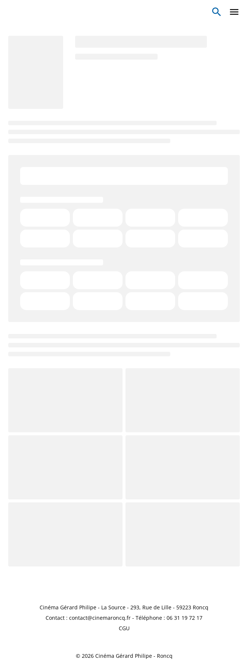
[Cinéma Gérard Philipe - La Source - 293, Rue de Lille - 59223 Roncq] (124, 607)
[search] (217, 12)
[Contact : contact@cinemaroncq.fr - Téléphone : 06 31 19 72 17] (124, 618)
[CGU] (124, 628)
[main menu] (234, 12)
